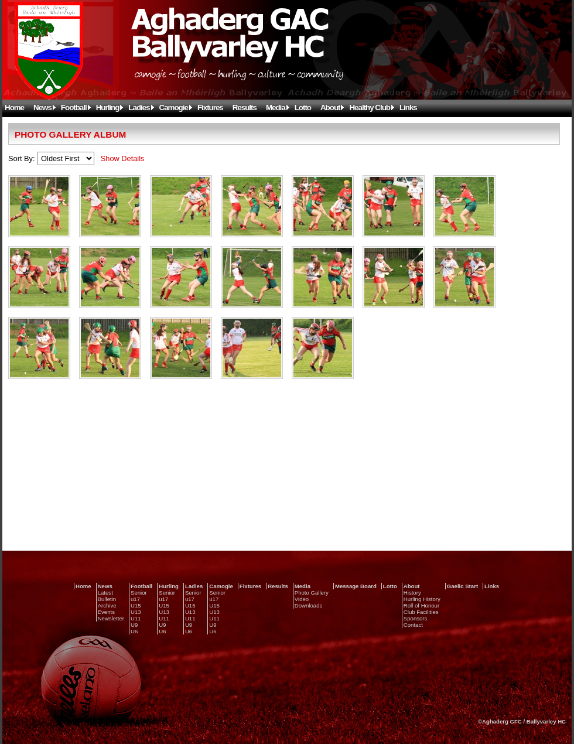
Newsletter (111, 618)
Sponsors (416, 618)
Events (106, 612)
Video (302, 599)
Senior (139, 592)
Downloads (308, 605)
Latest (105, 592)
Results (245, 107)
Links (408, 107)
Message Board (356, 586)
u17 (135, 599)
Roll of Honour (421, 605)
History (412, 592)
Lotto (303, 107)
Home (14, 107)
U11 (136, 618)
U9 (134, 625)
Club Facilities (421, 612)
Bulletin (107, 599)
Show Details (123, 158)
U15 (136, 605)
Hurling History (422, 599)
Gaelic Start (462, 586)
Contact (413, 625)
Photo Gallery (312, 592)
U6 (134, 631)
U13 (136, 612)
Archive (107, 605)
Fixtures (210, 107)
